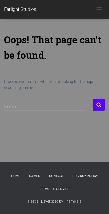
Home (15, 176)
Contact (56, 176)
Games (34, 176)
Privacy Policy (85, 176)
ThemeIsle (72, 201)
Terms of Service (54, 189)
